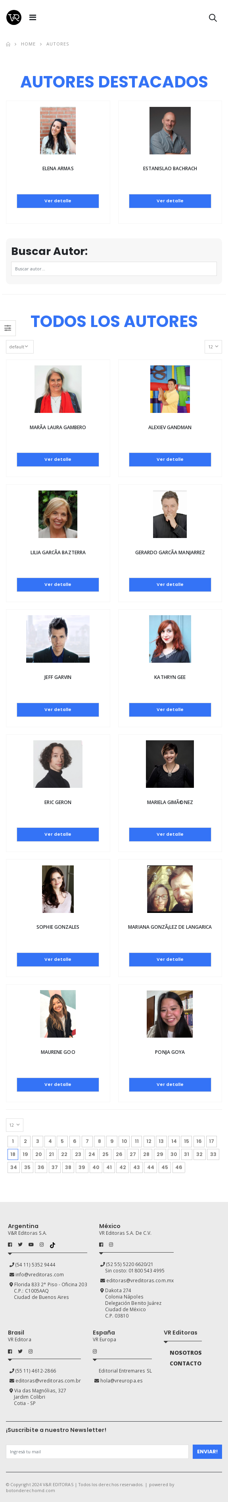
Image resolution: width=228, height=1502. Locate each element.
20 (38, 1154)
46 (178, 1167)
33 (213, 1154)
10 (124, 1141)
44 (150, 1167)
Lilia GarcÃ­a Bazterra (58, 552)
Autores (57, 44)
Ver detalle (57, 201)
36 (41, 1167)
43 (136, 1167)
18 (14, 1153)
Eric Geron (57, 802)
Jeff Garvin (57, 677)
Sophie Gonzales (57, 927)
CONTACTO (185, 1363)
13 (161, 1141)
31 (186, 1154)
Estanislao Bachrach (170, 168)
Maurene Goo (58, 1052)
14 (174, 1141)
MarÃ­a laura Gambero (58, 427)
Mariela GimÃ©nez (170, 802)
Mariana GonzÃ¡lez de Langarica (170, 927)
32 (199, 1154)
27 (133, 1154)
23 (78, 1154)
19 (25, 1154)
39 (82, 1167)
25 (105, 1154)
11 (137, 1141)
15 (186, 1141)
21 (51, 1154)
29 (160, 1154)
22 (64, 1154)
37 (55, 1167)
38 (68, 1167)
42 (122, 1167)
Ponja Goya (170, 1052)
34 (13, 1167)
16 (199, 1141)
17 (211, 1141)
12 (148, 1141)
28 (146, 1154)
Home (28, 44)
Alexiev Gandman (170, 427)
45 (164, 1167)
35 (27, 1167)
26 (119, 1154)
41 (109, 1167)
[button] (213, 19)
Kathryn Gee (170, 677)
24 (91, 1154)
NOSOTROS (186, 1352)
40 (95, 1167)
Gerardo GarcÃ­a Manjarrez (170, 552)
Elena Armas (58, 168)
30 (174, 1154)
